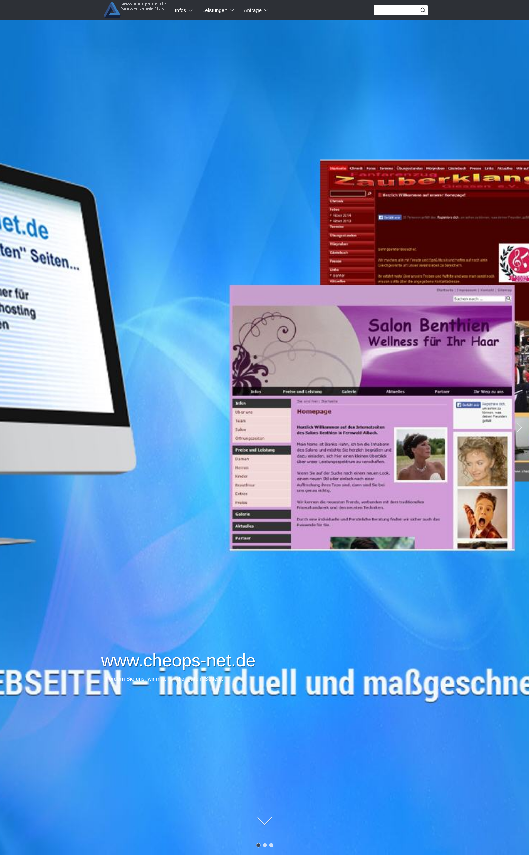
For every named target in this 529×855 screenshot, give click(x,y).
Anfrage (253, 10)
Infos (180, 10)
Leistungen (214, 10)
